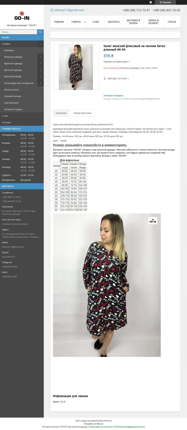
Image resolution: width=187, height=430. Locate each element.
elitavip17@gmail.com (13, 246)
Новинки (9, 50)
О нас (5, 115)
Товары (6, 43)
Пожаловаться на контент (101, 427)
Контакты (114, 22)
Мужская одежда (13, 63)
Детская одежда (13, 69)
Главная (59, 22)
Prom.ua (108, 421)
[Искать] (40, 31)
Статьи (172, 22)
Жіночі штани (11, 89)
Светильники (11, 102)
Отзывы (6, 122)
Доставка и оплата (133, 22)
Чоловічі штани (12, 96)
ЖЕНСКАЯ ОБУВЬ (13, 76)
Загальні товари (13, 109)
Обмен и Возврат (153, 22)
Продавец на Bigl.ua (93, 424)
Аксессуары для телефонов (18, 83)
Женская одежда (13, 56)
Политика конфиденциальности (130, 427)
